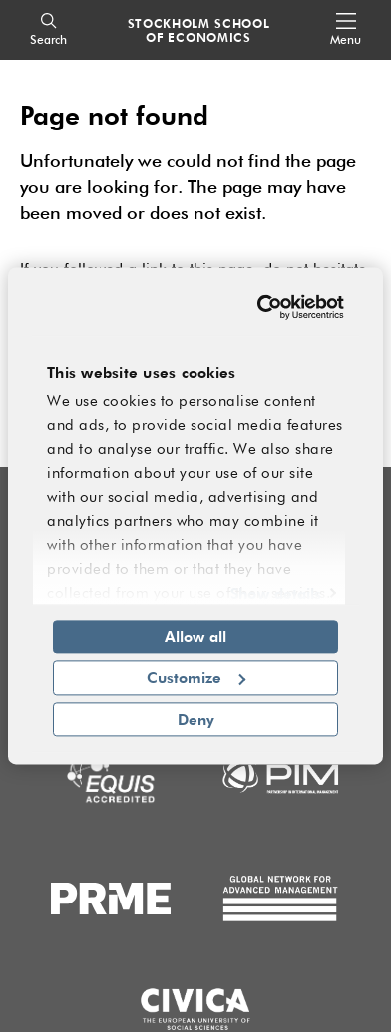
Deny (196, 719)
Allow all (195, 635)
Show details (275, 593)
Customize (196, 677)
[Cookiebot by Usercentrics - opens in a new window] (264, 307)
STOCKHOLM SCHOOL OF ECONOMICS (199, 30)
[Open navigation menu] (345, 30)
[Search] (48, 30)
